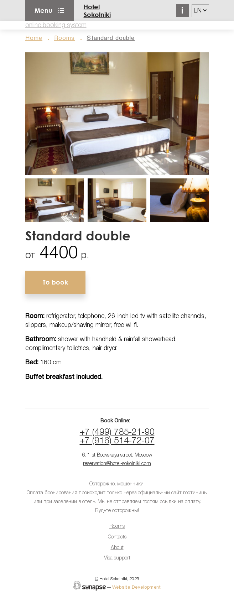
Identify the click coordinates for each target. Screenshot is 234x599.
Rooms (64, 38)
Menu (43, 10)
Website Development (136, 587)
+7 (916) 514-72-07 (117, 441)
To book (55, 282)
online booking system (56, 25)
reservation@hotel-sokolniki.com (117, 464)
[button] (117, 113)
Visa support (117, 558)
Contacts (117, 537)
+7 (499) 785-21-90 (117, 432)
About (117, 548)
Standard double (111, 38)
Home (33, 38)
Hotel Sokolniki (97, 11)
